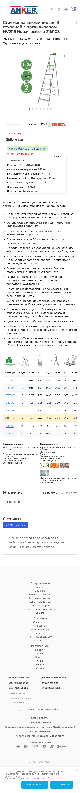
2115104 (10, 387)
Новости (40, 649)
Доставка (40, 590)
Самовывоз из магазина (40, 594)
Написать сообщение (21, 698)
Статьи (40, 668)
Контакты (40, 633)
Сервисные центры (40, 601)
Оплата (40, 587)
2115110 (10, 433)
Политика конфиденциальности (40, 609)
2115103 (10, 380)
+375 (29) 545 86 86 (18, 688)
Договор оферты (40, 605)
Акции (40, 653)
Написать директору (40, 636)
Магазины (40, 625)
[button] (29, 109)
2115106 (10, 402)
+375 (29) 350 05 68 (50, 688)
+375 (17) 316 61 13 (49, 683)
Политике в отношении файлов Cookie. (36, 778)
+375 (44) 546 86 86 (18, 683)
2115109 (10, 426)
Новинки (40, 657)
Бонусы (40, 664)
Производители (40, 629)
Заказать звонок (18, 693)
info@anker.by (17, 702)
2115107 (10, 410)
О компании (40, 622)
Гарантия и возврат (40, 598)
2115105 (10, 395)
